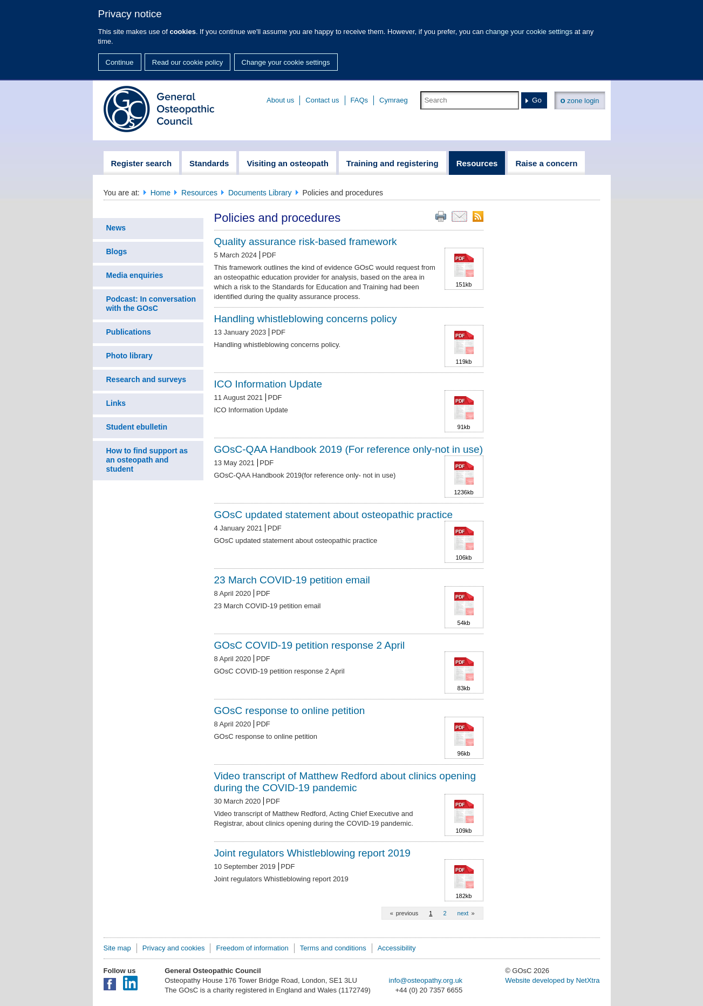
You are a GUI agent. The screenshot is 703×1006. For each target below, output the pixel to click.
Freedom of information (252, 948)
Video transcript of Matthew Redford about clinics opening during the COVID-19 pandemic (345, 781)
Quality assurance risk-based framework (305, 241)
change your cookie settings (529, 32)
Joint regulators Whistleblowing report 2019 (312, 853)
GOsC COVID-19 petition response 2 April (309, 645)
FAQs (359, 100)
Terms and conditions (333, 948)
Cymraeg (393, 100)
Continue (120, 62)
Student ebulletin (137, 427)
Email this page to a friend (459, 216)
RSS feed (478, 216)
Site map (117, 948)
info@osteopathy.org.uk (426, 980)
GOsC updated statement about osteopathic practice (333, 514)
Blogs (116, 251)
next (463, 913)
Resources (199, 192)
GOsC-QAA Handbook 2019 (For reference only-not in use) (348, 449)
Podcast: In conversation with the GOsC (151, 303)
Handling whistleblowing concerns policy (305, 318)
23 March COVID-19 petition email (292, 580)
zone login (579, 100)
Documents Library (260, 192)
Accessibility (397, 948)
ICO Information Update (268, 384)
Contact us (322, 100)
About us (280, 100)
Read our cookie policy (187, 62)
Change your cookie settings (286, 62)
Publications (128, 332)
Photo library (129, 355)
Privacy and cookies (173, 948)
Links (116, 403)
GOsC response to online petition (289, 710)
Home (160, 192)
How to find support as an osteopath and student (147, 459)
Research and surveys (146, 379)
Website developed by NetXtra (552, 980)
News (116, 227)
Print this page (440, 216)
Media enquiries (134, 275)
